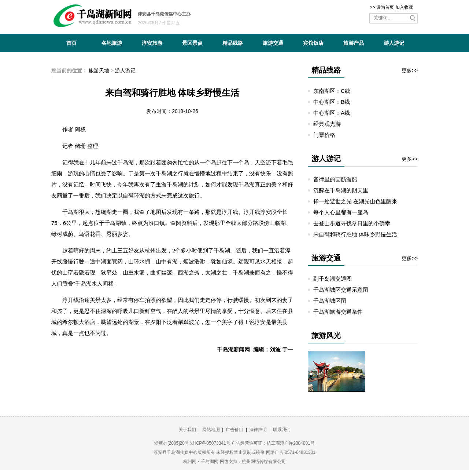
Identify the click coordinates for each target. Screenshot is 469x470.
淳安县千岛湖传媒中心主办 (164, 14)
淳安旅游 (152, 43)
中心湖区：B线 (331, 102)
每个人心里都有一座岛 (340, 212)
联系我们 (282, 429)
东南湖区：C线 (331, 91)
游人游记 (394, 43)
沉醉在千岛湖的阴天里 (340, 190)
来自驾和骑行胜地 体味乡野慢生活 (355, 234)
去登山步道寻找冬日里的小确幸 (351, 223)
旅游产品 (353, 43)
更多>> (410, 70)
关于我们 (187, 429)
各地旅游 (111, 43)
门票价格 (324, 135)
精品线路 (232, 43)
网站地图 (211, 429)
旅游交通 (273, 43)
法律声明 (258, 429)
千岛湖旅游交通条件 (338, 312)
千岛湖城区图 (329, 301)
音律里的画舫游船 (335, 179)
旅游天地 (99, 70)
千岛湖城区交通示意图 (340, 290)
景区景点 (192, 43)
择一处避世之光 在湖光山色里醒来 (355, 201)
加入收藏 (404, 7)
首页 (71, 43)
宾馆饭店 (313, 43)
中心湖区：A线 (331, 113)
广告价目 (234, 429)
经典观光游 (327, 124)
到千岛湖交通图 (332, 279)
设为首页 (385, 7)
